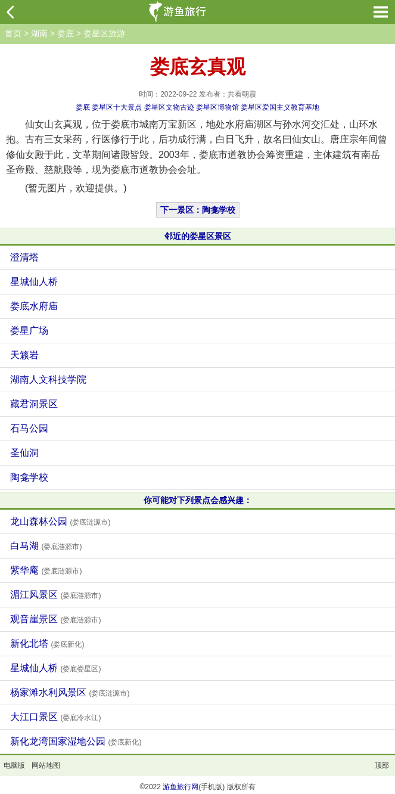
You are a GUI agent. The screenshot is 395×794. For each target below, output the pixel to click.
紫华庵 (46, 570)
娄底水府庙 (34, 306)
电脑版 (14, 765)
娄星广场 (29, 330)
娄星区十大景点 (117, 107)
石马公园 (29, 428)
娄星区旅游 (104, 33)
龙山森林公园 (60, 521)
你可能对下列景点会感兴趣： (198, 500)
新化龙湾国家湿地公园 (75, 741)
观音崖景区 (55, 619)
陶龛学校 (29, 477)
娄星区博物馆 (217, 107)
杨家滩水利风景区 (69, 692)
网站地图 (46, 765)
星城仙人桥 (34, 282)
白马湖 (46, 546)
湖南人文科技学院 (48, 379)
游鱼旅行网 (180, 787)
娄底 (65, 33)
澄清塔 (24, 257)
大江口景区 (55, 717)
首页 (13, 33)
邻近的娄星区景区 (197, 236)
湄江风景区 (55, 595)
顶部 (382, 765)
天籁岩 (24, 355)
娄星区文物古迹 (169, 107)
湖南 (39, 33)
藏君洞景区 (34, 404)
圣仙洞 (24, 453)
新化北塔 (47, 643)
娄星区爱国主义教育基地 (280, 107)
